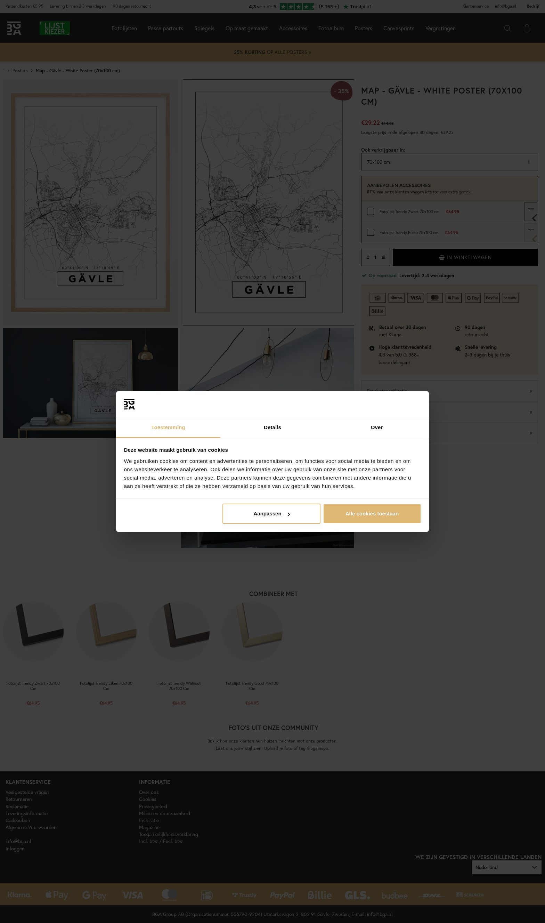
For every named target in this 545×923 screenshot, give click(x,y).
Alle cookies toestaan (372, 513)
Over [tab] (377, 427)
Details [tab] (272, 427)
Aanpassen (272, 513)
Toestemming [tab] (168, 427)
